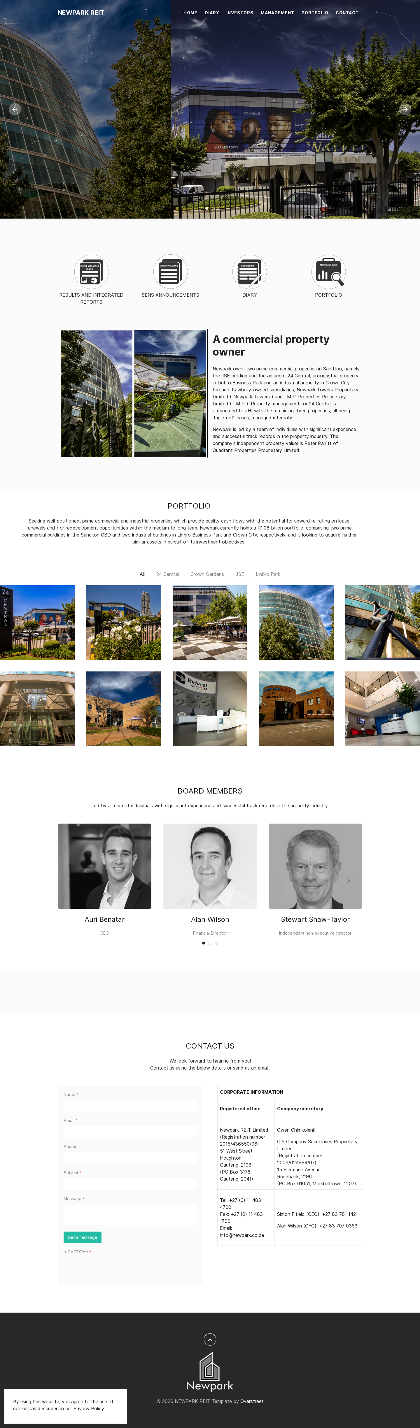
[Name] (130, 1105)
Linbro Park (268, 574)
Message (74, 1198)
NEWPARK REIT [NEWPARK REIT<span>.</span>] (82, 12)
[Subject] (130, 1183)
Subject (72, 1172)
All (142, 574)
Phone (70, 1146)
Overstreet (252, 1401)
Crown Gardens (207, 574)
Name (71, 1094)
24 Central (167, 574)
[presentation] (108, 1267)
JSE (240, 574)
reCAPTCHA (77, 1251)
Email (71, 1120)
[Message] (130, 1214)
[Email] (130, 1131)
